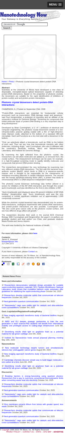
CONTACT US (28, 432)
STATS (38, 432)
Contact (31, 251)
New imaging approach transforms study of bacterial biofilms (30, 315)
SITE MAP (47, 432)
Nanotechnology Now (30, 16)
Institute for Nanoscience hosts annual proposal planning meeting (34, 338)
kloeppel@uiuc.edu (10, 241)
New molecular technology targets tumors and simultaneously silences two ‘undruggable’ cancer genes (32, 349)
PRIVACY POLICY (13, 432)
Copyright (5, 430)
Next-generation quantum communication (21, 301)
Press (11, 82)
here (35, 233)
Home (4, 82)
